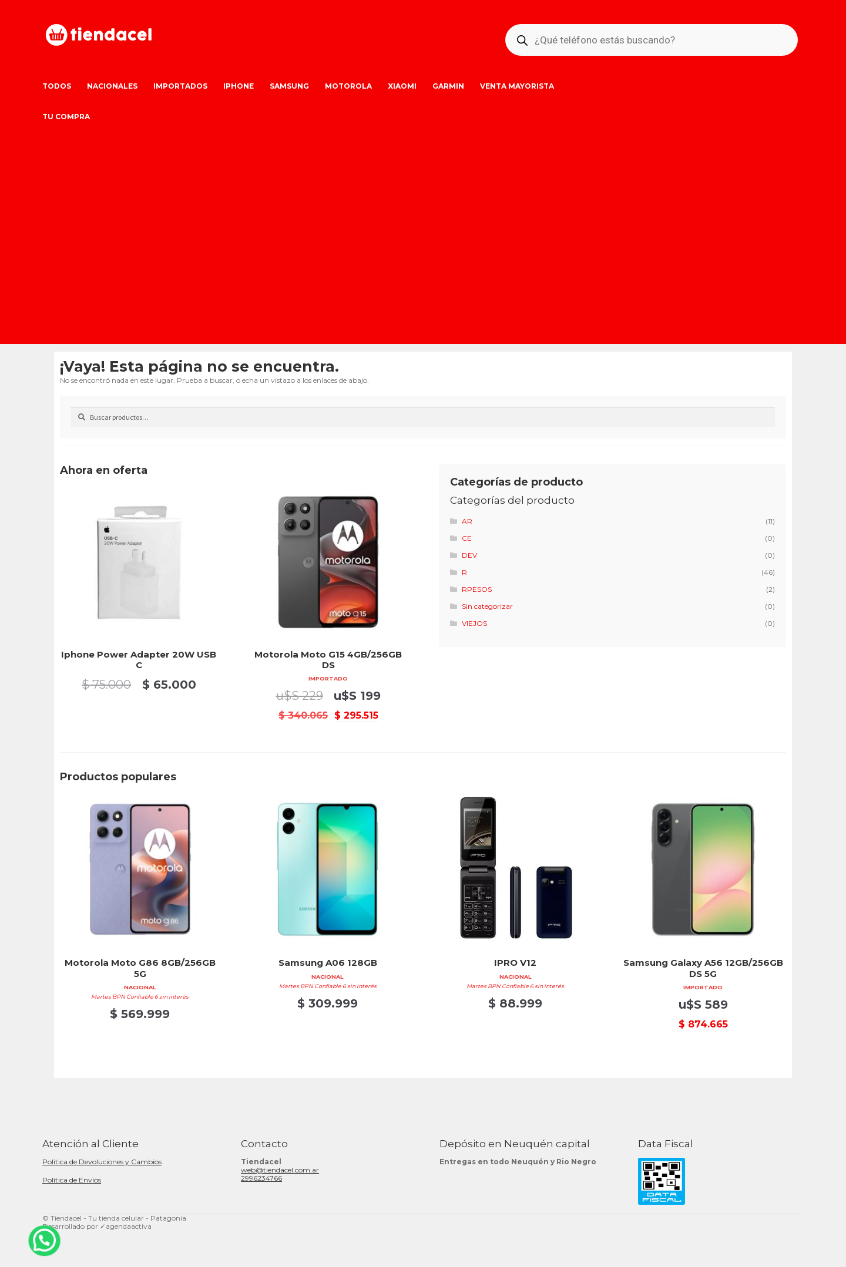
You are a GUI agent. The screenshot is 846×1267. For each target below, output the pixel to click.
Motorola (348, 86)
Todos (56, 86)
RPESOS (477, 589)
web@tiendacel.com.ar (280, 1169)
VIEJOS (474, 623)
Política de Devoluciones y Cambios (102, 1161)
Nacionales (112, 86)
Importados (180, 86)
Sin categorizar (487, 606)
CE (467, 538)
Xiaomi (402, 86)
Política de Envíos (71, 1179)
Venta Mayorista (517, 86)
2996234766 (261, 1178)
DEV (469, 555)
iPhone (238, 86)
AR (467, 521)
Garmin (448, 86)
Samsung (289, 86)
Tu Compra (66, 116)
